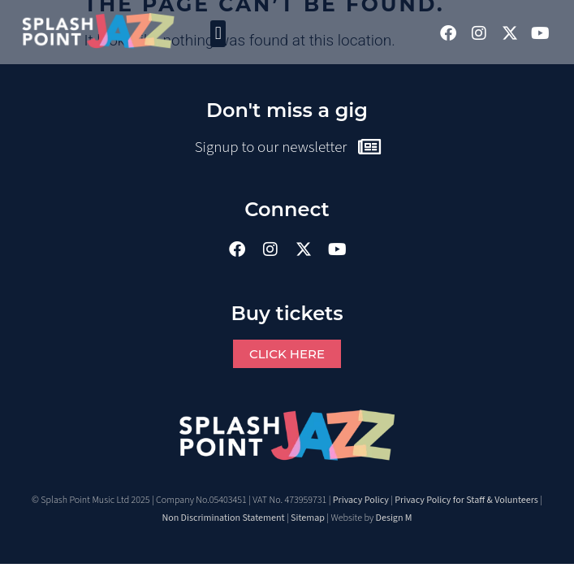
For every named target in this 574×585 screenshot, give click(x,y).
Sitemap (308, 518)
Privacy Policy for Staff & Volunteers (466, 500)
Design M (394, 518)
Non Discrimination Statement (223, 518)
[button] (218, 33)
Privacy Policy (361, 500)
